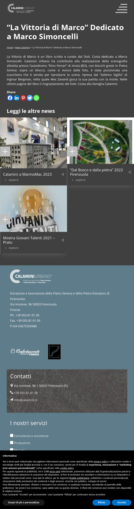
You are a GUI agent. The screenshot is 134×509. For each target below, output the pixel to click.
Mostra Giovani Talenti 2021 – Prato (29, 240)
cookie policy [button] (67, 468)
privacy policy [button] (101, 461)
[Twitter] (30, 98)
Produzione (20, 443)
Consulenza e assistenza (29, 436)
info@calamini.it (23, 400)
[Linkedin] (17, 98)
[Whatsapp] (36, 98)
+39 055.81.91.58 (24, 393)
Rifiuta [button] (101, 502)
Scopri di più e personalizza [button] (23, 502)
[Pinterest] (23, 98)
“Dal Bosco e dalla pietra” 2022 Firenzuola (96, 172)
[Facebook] (10, 98)
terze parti (55, 471)
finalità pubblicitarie (79, 478)
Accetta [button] (121, 502)
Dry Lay (17, 450)
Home (10, 47)
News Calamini (22, 47)
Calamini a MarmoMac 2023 (27, 174)
